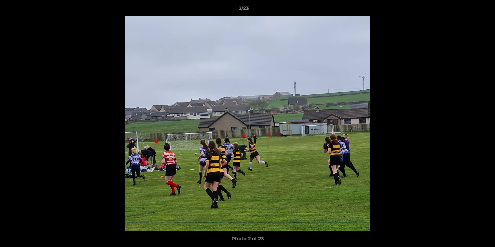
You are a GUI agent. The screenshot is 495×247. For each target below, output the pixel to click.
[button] (466, 10)
